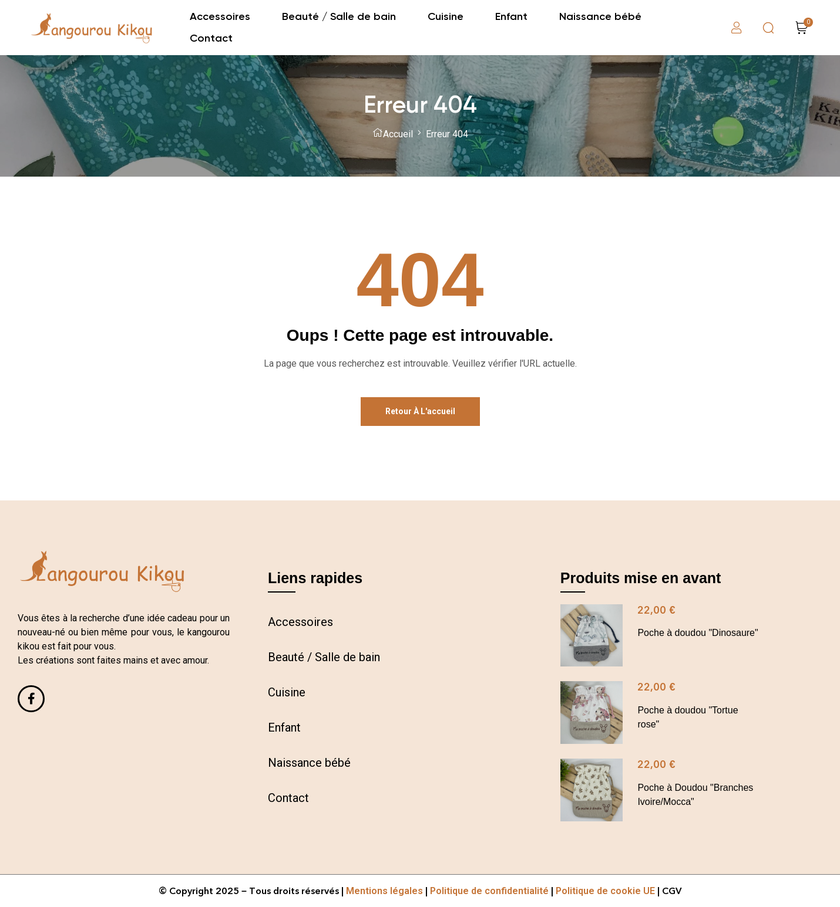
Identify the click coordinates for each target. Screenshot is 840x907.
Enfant (284, 727)
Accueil (398, 134)
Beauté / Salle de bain (324, 657)
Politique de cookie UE (605, 890)
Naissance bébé (309, 763)
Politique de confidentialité (489, 890)
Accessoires (300, 622)
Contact (288, 798)
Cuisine (286, 692)
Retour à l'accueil (420, 411)
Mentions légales (384, 890)
